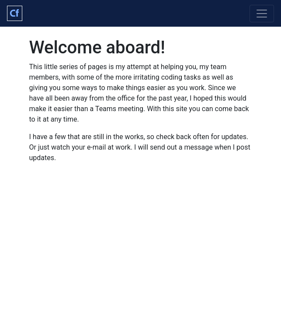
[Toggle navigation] (262, 13)
